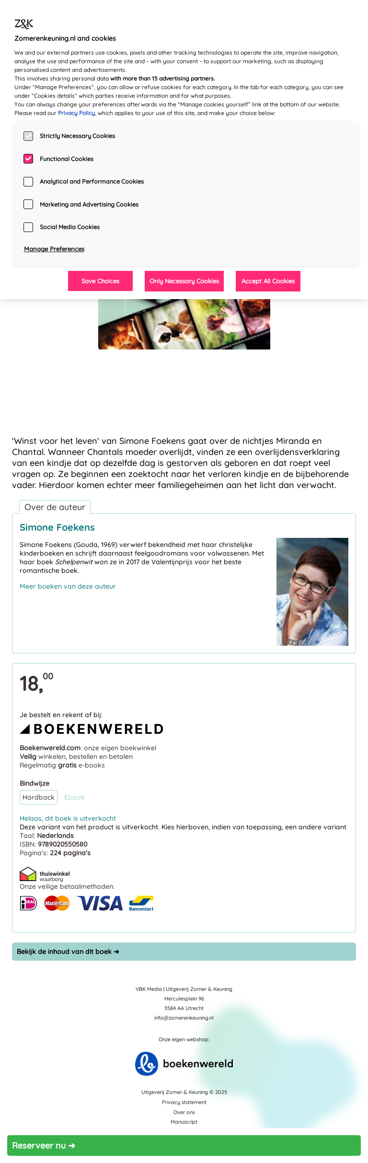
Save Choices (100, 281)
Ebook (74, 797)
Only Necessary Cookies (184, 281)
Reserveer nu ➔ (43, 1145)
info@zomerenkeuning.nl (184, 1017)
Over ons (184, 1112)
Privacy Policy (76, 112)
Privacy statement (184, 1102)
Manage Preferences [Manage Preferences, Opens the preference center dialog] (54, 249)
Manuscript (184, 1121)
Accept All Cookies (268, 281)
